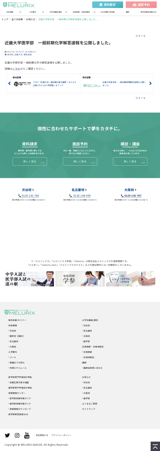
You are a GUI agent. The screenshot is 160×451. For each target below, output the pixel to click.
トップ (5, 19)
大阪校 (129, 189)
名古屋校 (78, 189)
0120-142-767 (133, 195)
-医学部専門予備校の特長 (20, 377)
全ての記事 (17, 19)
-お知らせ (86, 377)
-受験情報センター (16, 393)
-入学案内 (12, 351)
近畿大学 (18, 54)
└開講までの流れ (16, 362)
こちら (16, 68)
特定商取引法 (42, 435)
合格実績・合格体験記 (81, 12)
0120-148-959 (82, 195)
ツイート (140, 36)
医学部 (10, 54)
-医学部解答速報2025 (18, 414)
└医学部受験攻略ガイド (19, 398)
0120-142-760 (30, 195)
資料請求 (110, 4)
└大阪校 (12, 346)
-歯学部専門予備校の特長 (20, 387)
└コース (12, 357)
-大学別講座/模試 (90, 320)
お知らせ (30, 19)
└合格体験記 (88, 357)
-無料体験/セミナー (17, 320)
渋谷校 (27, 189)
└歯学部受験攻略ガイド (19, 403)
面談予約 (144, 4)
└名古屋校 (13, 341)
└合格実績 (87, 351)
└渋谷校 (12, 330)
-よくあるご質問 (89, 403)
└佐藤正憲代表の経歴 (18, 382)
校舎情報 (9, 12)
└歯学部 (86, 341)
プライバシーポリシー (61, 435)
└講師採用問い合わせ (92, 367)
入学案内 (32, 12)
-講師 (84, 362)
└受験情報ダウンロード (19, 408)
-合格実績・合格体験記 (93, 346)
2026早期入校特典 (107, 12)
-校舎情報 (12, 325)
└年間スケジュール (17, 367)
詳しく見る (29, 161)
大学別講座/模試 (55, 12)
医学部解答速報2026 (148, 12)
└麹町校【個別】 (16, 336)
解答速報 (28, 54)
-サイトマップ (88, 408)
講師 (127, 12)
